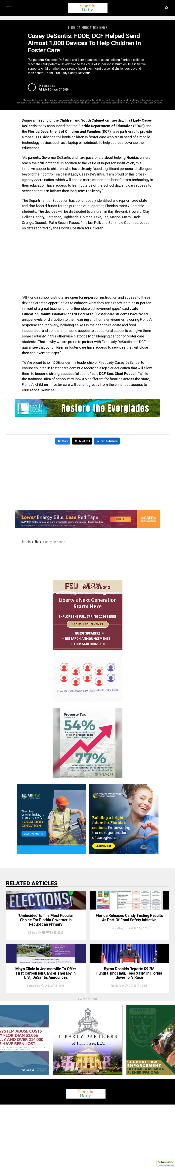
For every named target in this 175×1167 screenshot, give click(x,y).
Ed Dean (32, 960)
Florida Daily (48, 85)
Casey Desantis (54, 541)
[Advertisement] (87, 263)
